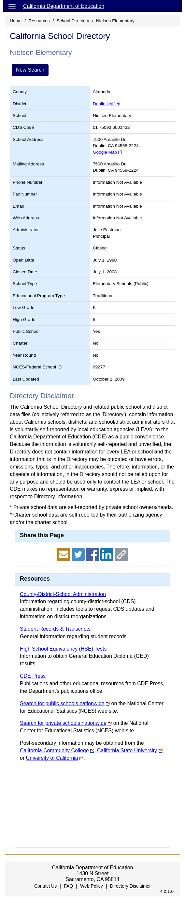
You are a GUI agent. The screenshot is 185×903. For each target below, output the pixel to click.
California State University (127, 750)
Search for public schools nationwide (62, 703)
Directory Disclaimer (130, 886)
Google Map (105, 152)
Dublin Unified (107, 103)
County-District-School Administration (63, 594)
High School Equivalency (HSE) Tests (63, 649)
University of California (52, 758)
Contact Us (45, 886)
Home (15, 20)
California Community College (54, 750)
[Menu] (12, 6)
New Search (30, 70)
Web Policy (91, 886)
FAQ (68, 886)
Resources (39, 20)
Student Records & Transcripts (55, 629)
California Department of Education (63, 6)
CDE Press (33, 676)
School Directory (73, 20)
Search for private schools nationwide (63, 723)
